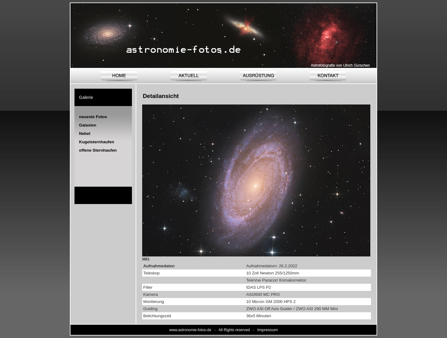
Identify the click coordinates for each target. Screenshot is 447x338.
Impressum (267, 329)
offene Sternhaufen (98, 150)
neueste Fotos (93, 116)
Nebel (84, 133)
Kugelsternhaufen (96, 142)
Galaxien (88, 125)
